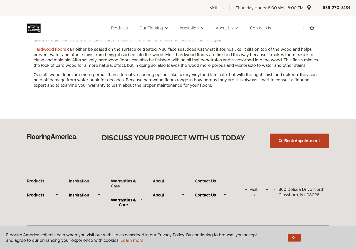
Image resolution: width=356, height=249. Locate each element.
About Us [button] (227, 28)
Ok (294, 237)
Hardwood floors (50, 49)
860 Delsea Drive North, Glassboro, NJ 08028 (302, 192)
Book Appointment (299, 140)
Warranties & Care (127, 202)
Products (119, 28)
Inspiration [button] (192, 28)
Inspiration (85, 195)
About (169, 195)
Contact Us (260, 28)
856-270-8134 (337, 7)
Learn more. (132, 240)
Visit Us (217, 7)
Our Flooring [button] (153, 28)
